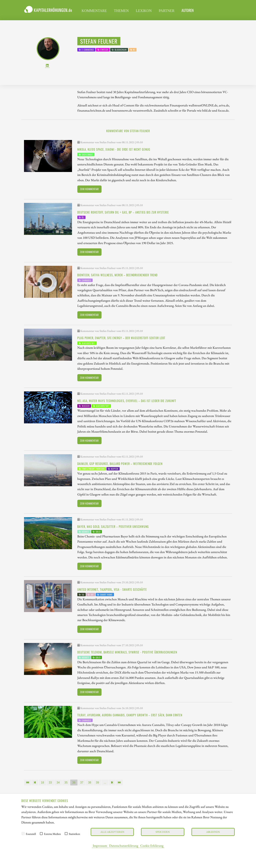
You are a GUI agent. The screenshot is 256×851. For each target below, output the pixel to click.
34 (58, 782)
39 (97, 782)
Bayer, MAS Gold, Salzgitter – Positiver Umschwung (113, 526)
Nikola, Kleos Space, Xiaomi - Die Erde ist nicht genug (113, 149)
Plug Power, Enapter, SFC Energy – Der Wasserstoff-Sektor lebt (121, 338)
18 (42, 782)
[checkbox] (23, 833)
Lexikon (144, 11)
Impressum (100, 845)
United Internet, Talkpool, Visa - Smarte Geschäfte (112, 589)
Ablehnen (213, 831)
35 (66, 782)
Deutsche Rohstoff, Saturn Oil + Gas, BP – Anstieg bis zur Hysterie (123, 212)
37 (81, 782)
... (105, 782)
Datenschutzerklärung (123, 845)
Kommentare (94, 11)
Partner (166, 11)
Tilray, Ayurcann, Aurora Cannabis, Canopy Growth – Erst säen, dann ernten (129, 715)
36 (74, 782)
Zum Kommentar (89, 189)
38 (89, 782)
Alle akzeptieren (112, 831)
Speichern (163, 831)
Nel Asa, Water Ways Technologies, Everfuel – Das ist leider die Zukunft (126, 401)
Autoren (188, 10)
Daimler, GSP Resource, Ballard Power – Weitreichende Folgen (119, 464)
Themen (121, 11)
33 (50, 782)
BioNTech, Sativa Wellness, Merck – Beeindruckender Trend (117, 275)
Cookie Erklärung (151, 845)
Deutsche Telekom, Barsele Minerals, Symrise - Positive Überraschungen (127, 652)
